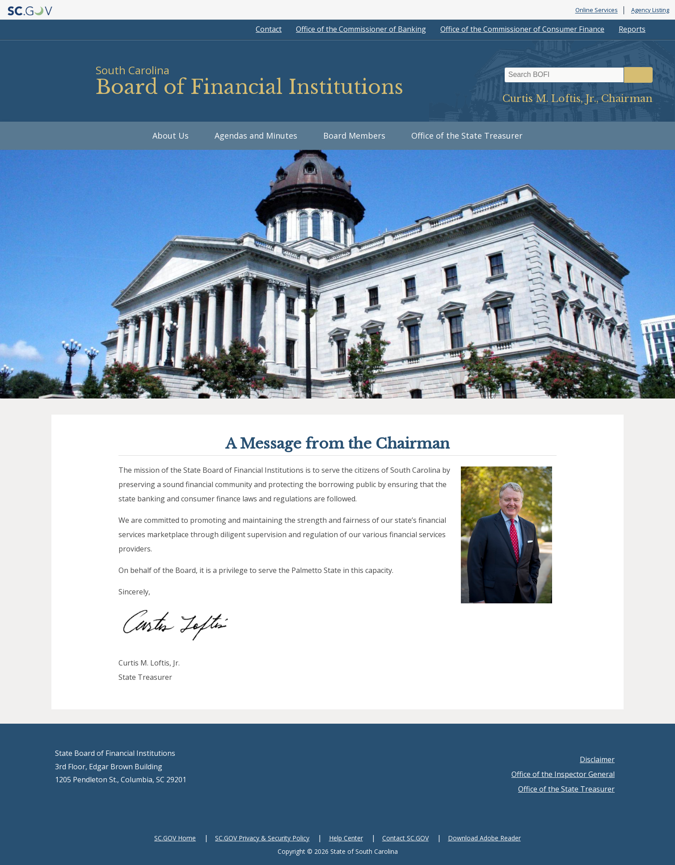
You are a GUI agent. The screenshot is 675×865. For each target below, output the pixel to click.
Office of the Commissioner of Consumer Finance (522, 29)
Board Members (354, 135)
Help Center (346, 838)
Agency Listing (650, 10)
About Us (170, 135)
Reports (632, 29)
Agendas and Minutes (256, 135)
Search (638, 75)
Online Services (596, 10)
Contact (269, 29)
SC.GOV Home (175, 838)
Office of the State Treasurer (467, 135)
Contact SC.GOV (405, 838)
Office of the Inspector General (563, 774)
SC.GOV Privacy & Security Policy (262, 838)
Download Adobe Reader (484, 838)
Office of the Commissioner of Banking (361, 29)
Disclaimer (597, 759)
